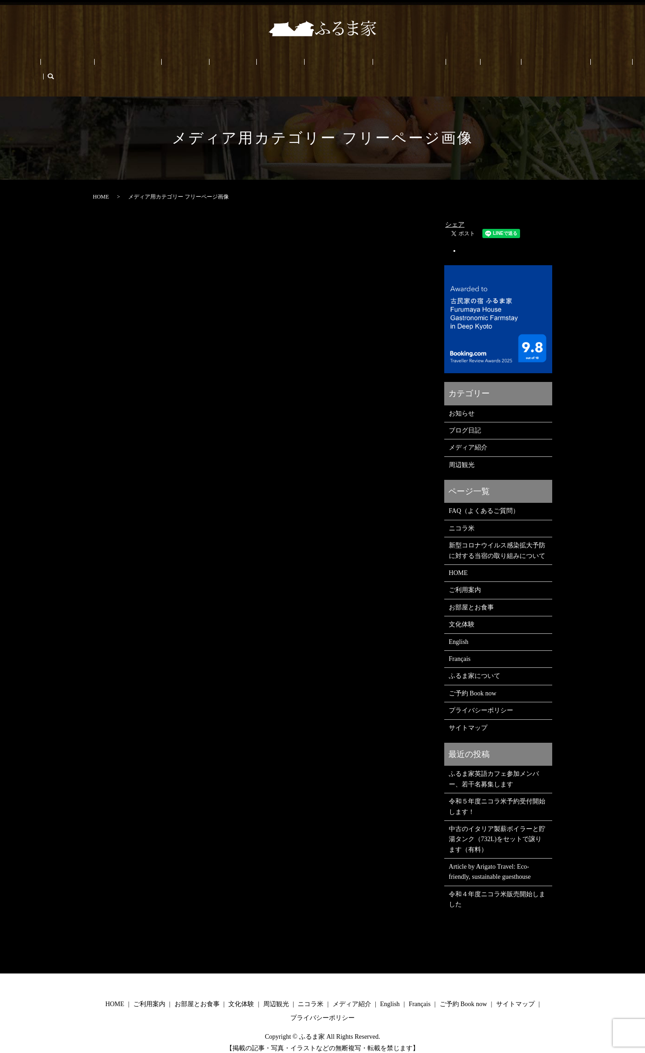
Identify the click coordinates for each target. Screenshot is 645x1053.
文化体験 (202, 64)
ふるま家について (374, 64)
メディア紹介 (468, 433)
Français (555, 64)
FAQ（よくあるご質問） (484, 497)
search (577, 64)
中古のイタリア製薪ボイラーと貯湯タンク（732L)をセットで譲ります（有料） (497, 825)
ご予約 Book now (482, 64)
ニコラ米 (271, 64)
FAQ (415, 64)
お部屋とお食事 (157, 64)
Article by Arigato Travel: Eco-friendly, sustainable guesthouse (490, 857)
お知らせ (462, 399)
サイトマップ (468, 713)
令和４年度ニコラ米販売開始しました (497, 885)
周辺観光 (236, 64)
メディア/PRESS (316, 64)
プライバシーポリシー (481, 696)
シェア (454, 210)
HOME (75, 64)
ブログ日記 (465, 416)
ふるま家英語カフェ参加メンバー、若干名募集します (494, 765)
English (525, 64)
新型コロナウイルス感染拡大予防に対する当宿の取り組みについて (497, 536)
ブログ (440, 64)
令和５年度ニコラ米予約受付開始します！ (497, 792)
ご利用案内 (110, 64)
